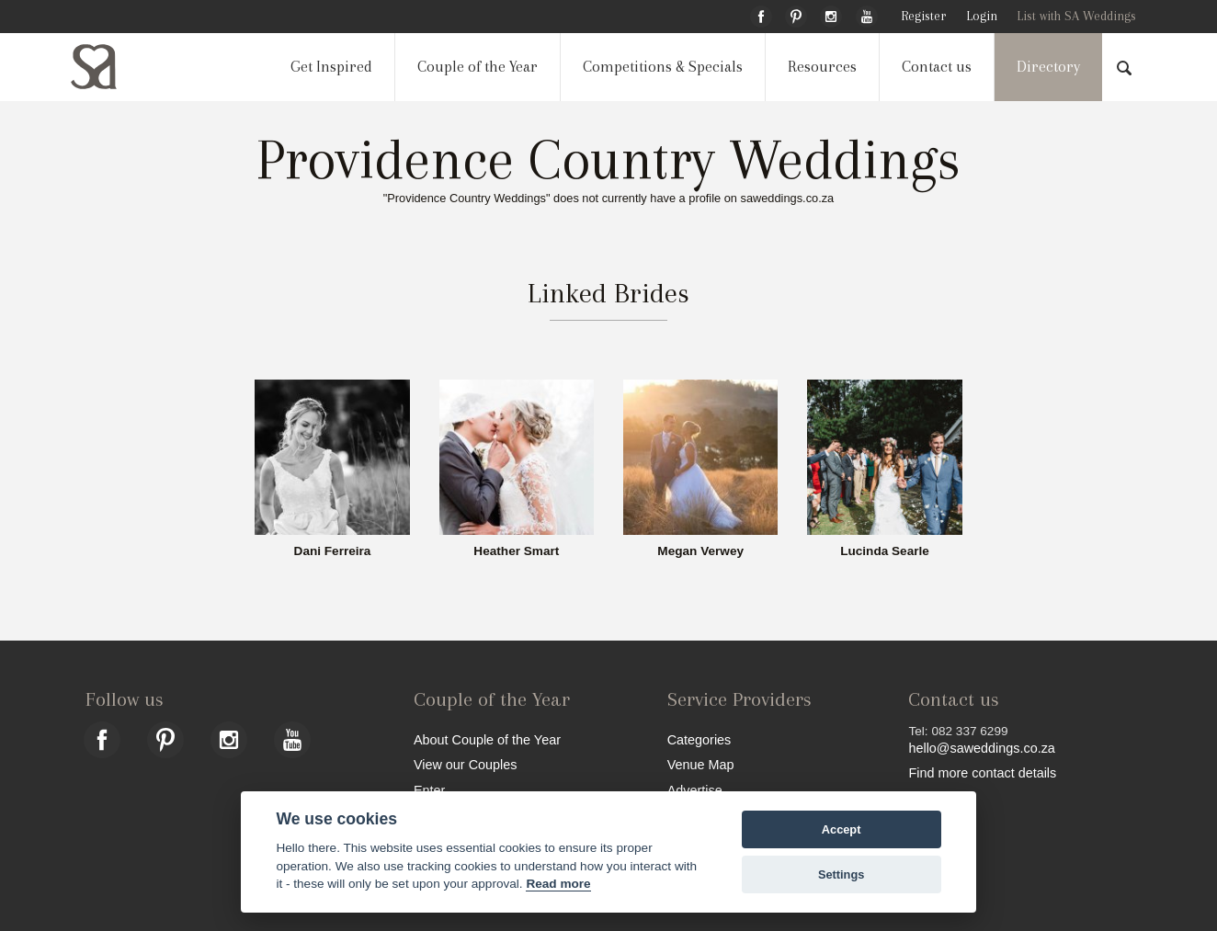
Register (923, 16)
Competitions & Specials (663, 66)
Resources (822, 66)
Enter (429, 790)
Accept (841, 829)
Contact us (937, 66)
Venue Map (700, 764)
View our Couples (466, 764)
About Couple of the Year (487, 739)
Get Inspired (331, 66)
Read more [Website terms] (558, 884)
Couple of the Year (477, 66)
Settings (841, 874)
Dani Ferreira (332, 551)
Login (981, 16)
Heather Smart (516, 551)
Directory (1048, 66)
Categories (699, 739)
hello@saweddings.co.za (981, 748)
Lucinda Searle (884, 551)
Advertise (694, 790)
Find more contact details (982, 772)
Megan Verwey (700, 551)
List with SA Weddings (1076, 16)
